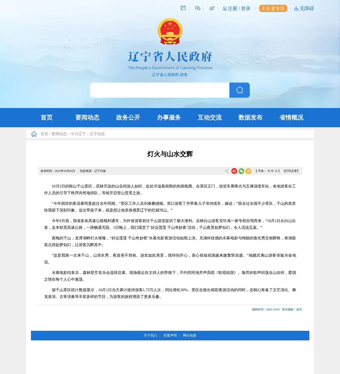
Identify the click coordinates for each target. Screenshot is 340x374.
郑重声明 (170, 335)
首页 (47, 117)
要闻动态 (87, 117)
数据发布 (250, 117)
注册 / (234, 8)
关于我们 (150, 335)
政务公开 (128, 117)
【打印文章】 (291, 171)
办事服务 (169, 117)
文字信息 (97, 134)
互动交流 (210, 117)
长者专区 (273, 8)
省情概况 (291, 117)
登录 (246, 8)
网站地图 (189, 335)
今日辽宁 (78, 134)
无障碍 (307, 8)
